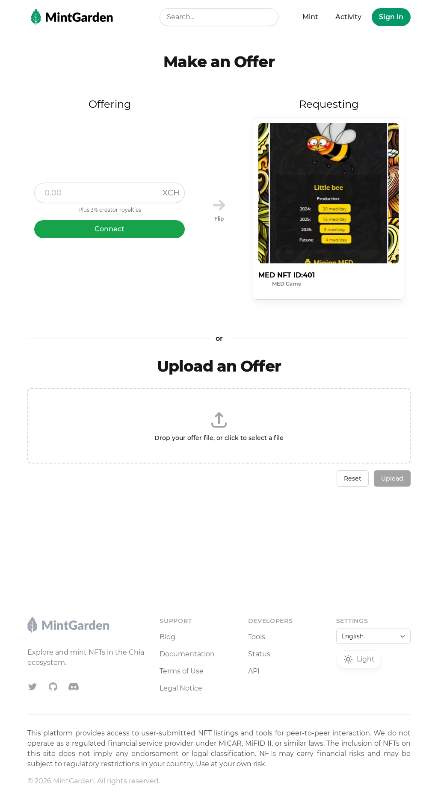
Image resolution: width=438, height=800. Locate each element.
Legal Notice (181, 688)
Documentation (187, 654)
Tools (256, 637)
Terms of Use (182, 671)
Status (259, 654)
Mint (310, 17)
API (254, 671)
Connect (109, 229)
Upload (392, 478)
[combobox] (219, 17)
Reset (352, 478)
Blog (167, 637)
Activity (348, 17)
